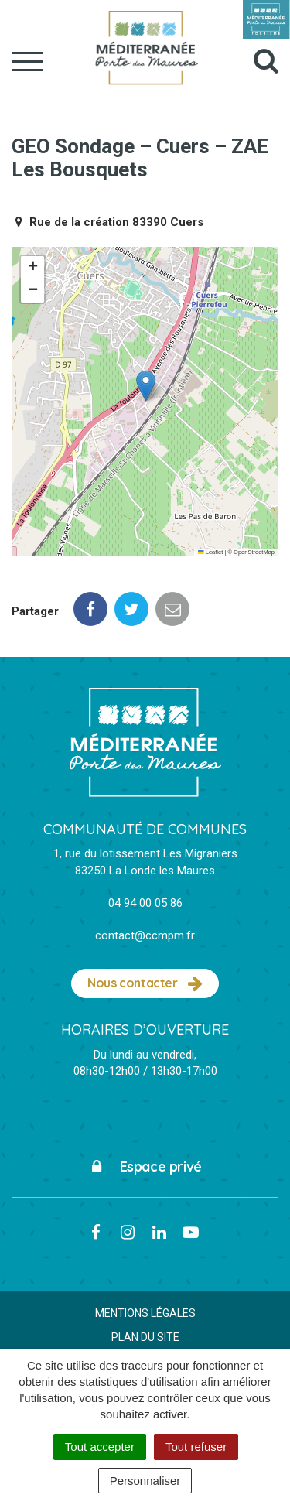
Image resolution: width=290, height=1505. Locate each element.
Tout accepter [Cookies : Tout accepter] (100, 1446)
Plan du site (145, 1337)
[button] (145, 386)
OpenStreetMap (254, 552)
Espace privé (145, 1166)
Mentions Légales (145, 1313)
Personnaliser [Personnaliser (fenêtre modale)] (145, 1480)
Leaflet (210, 552)
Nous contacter (145, 983)
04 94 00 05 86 (145, 903)
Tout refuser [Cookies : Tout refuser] (196, 1446)
